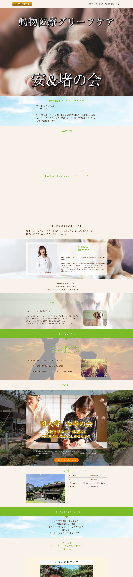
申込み (118, 4)
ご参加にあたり (109, 4)
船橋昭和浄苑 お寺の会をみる (66, 460)
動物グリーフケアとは (96, 4)
